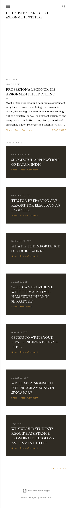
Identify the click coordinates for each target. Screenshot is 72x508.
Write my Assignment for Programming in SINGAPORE (32, 388)
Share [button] (9, 130)
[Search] (64, 5)
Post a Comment (24, 130)
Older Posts (58, 468)
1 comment (26, 306)
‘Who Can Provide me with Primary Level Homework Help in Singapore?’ (32, 294)
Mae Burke (45, 497)
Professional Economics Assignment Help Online (30, 92)
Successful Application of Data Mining (35, 162)
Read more (59, 130)
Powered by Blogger (36, 490)
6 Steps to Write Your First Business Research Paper (35, 342)
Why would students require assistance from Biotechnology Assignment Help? (33, 435)
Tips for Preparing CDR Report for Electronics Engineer (35, 205)
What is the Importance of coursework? (35, 248)
